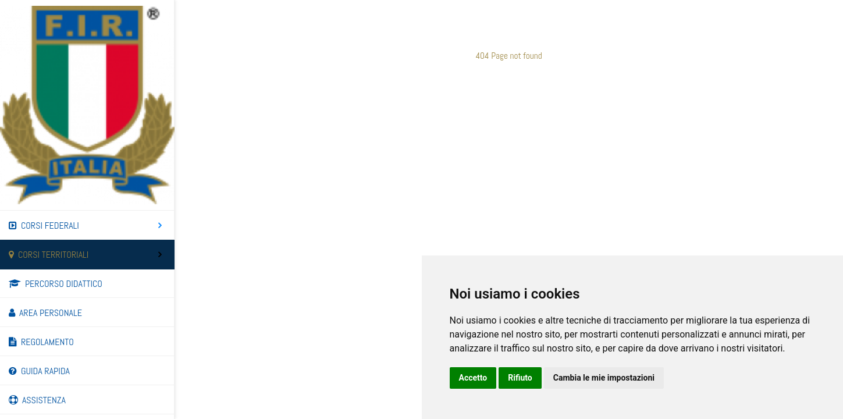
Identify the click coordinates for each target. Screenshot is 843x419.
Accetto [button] (473, 377)
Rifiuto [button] (520, 377)
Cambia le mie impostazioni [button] (604, 377)
